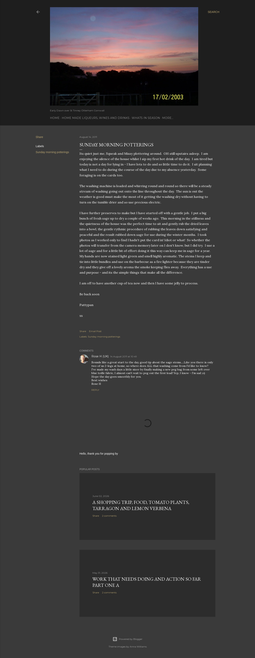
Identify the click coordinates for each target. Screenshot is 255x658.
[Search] (213, 12)
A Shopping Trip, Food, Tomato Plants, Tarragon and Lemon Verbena (140, 505)
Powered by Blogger (127, 639)
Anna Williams (138, 646)
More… (167, 118)
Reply (95, 389)
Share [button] (39, 137)
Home (55, 118)
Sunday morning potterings (52, 152)
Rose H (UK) (100, 356)
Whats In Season (146, 118)
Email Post (95, 331)
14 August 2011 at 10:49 (123, 356)
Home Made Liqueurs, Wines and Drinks (95, 118)
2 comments (109, 515)
